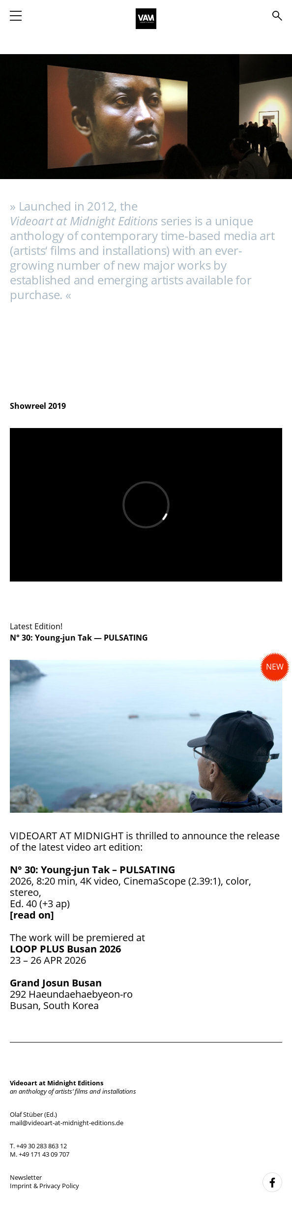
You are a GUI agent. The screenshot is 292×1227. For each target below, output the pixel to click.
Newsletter (26, 1177)
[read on (30, 914)
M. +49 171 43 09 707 (39, 1154)
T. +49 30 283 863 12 (38, 1145)
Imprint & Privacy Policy (44, 1185)
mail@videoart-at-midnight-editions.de (66, 1122)
